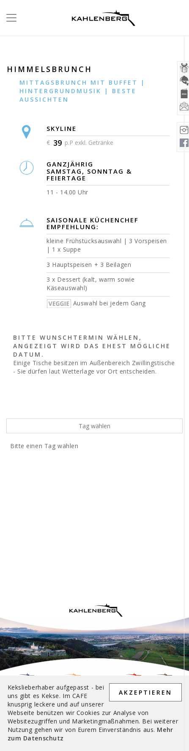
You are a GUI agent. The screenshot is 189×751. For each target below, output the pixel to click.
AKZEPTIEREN (145, 692)
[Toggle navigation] (9, 18)
